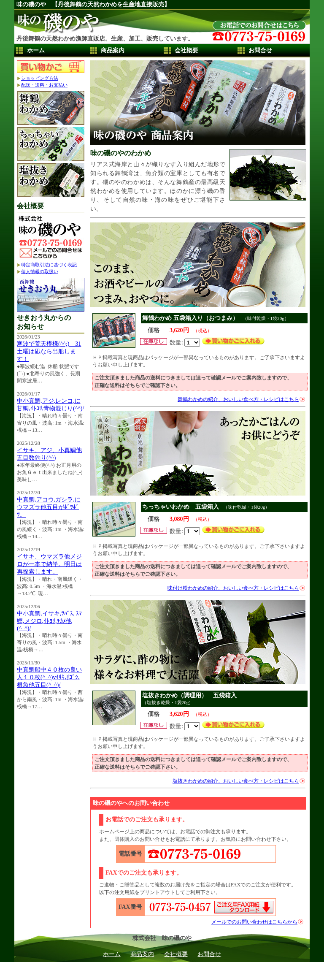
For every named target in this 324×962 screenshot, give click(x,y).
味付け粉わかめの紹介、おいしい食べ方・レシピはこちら (233, 588)
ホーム (36, 50)
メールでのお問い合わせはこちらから (254, 922)
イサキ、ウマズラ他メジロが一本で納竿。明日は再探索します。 (49, 564)
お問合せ (260, 50)
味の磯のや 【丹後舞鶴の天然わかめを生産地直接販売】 (93, 4)
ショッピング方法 (39, 78)
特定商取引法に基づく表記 (49, 264)
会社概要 (186, 50)
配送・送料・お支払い (44, 84)
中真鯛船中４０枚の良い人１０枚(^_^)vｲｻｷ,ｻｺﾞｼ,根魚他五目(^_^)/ (49, 677)
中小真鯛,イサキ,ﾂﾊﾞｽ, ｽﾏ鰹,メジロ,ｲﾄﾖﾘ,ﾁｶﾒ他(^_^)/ (49, 620)
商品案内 (112, 50)
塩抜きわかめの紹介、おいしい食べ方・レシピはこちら (236, 781)
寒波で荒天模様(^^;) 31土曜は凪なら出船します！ (49, 351)
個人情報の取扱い (39, 271)
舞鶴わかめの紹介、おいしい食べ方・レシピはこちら (238, 399)
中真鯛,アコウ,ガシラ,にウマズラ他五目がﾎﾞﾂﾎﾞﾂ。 (49, 507)
